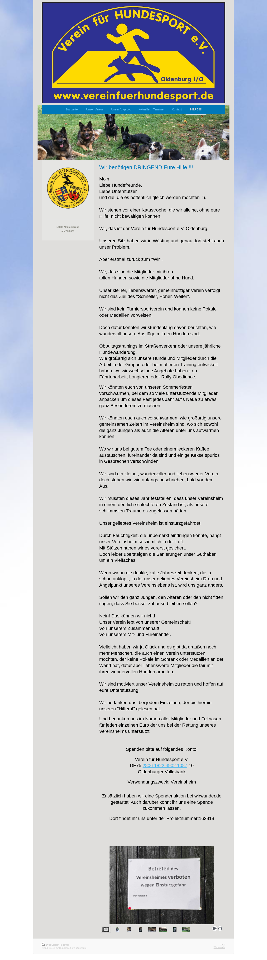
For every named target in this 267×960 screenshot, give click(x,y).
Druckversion (51, 945)
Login (222, 944)
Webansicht (219, 947)
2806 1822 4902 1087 (165, 765)
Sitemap (65, 945)
